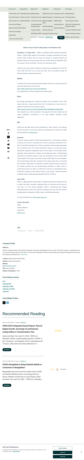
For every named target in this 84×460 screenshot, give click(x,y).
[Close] (81, 453)
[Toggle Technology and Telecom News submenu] (74, 9)
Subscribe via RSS (8, 286)
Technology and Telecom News (69, 9)
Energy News (23, 9)
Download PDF (7, 284)
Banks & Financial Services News (35, 9)
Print (4, 281)
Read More (7, 349)
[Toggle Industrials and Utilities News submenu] (63, 9)
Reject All (62, 453)
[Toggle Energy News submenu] (29, 9)
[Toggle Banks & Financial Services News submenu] (40, 9)
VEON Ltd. (49, 37)
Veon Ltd (30, 230)
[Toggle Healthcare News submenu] (52, 9)
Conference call (21, 230)
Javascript (6, 291)
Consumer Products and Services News (13, 9)
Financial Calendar (39, 230)
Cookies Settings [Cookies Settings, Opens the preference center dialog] (62, 449)
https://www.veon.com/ (9, 266)
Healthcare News (46, 9)
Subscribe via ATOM (8, 289)
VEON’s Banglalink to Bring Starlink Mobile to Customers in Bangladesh (22, 366)
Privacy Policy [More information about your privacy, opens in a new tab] (16, 452)
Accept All (62, 457)
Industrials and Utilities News (57, 9)
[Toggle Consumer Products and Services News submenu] (18, 9)
